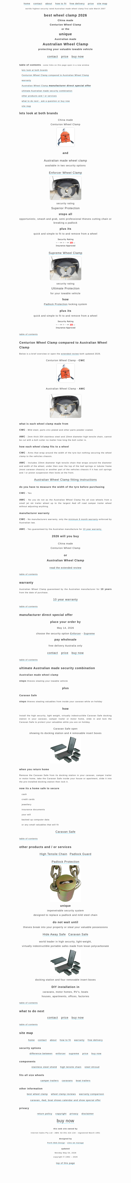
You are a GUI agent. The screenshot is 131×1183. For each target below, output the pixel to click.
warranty (26, 80)
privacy (74, 1113)
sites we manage (75, 1143)
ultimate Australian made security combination (47, 91)
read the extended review (65, 567)
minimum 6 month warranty (83, 519)
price (91, 3)
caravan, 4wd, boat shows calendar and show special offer (65, 1100)
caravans (67, 1080)
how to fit (60, 3)
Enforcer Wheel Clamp (65, 172)
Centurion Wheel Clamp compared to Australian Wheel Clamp (55, 75)
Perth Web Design (56, 1143)
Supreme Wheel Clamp (65, 253)
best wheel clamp (37, 1094)
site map (102, 3)
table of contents (28, 334)
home (27, 3)
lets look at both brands (35, 70)
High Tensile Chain (53, 854)
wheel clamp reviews (63, 1094)
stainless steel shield (44, 1067)
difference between (41, 1053)
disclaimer (88, 1113)
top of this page (65, 1163)
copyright (61, 1113)
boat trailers (83, 1080)
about (48, 3)
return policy (44, 1113)
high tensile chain (70, 1067)
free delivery (77, 3)
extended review (70, 354)
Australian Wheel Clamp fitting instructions (65, 479)
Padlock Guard (80, 854)
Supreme (89, 633)
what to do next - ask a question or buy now (46, 101)
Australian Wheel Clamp (56, 86)
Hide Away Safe (54, 934)
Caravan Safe (65, 831)
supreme (74, 1053)
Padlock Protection (56, 304)
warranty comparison (91, 1094)
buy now (78, 56)
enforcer (61, 1053)
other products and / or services (39, 96)
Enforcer (75, 633)
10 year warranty (65, 599)
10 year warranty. (92, 529)
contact (37, 3)
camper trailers (49, 1080)
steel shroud (92, 1067)
